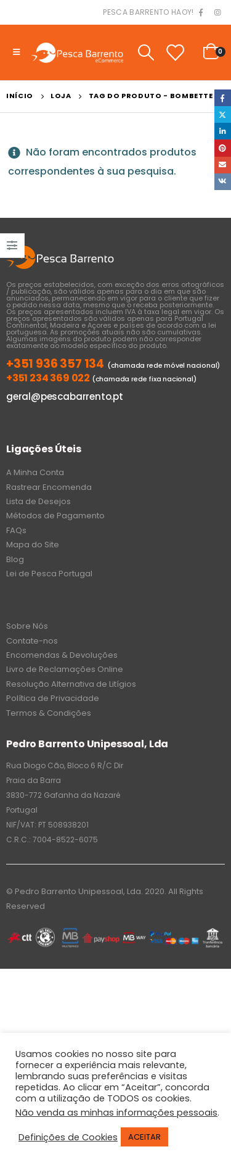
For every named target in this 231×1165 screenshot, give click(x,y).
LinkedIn (222, 131)
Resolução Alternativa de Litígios (71, 684)
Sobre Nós (27, 626)
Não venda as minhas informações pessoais (116, 1112)
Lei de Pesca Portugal (49, 573)
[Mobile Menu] (16, 52)
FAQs (16, 530)
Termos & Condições (48, 713)
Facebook (222, 97)
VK (222, 181)
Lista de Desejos (38, 501)
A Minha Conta (35, 472)
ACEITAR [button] (144, 1137)
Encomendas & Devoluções (62, 655)
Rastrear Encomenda (49, 487)
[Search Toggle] (145, 52)
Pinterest (222, 147)
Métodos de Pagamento (55, 515)
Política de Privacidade (52, 698)
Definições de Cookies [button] (68, 1137)
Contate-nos (32, 641)
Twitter (222, 114)
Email (222, 165)
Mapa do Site (32, 544)
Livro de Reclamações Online (64, 669)
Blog (15, 559)
